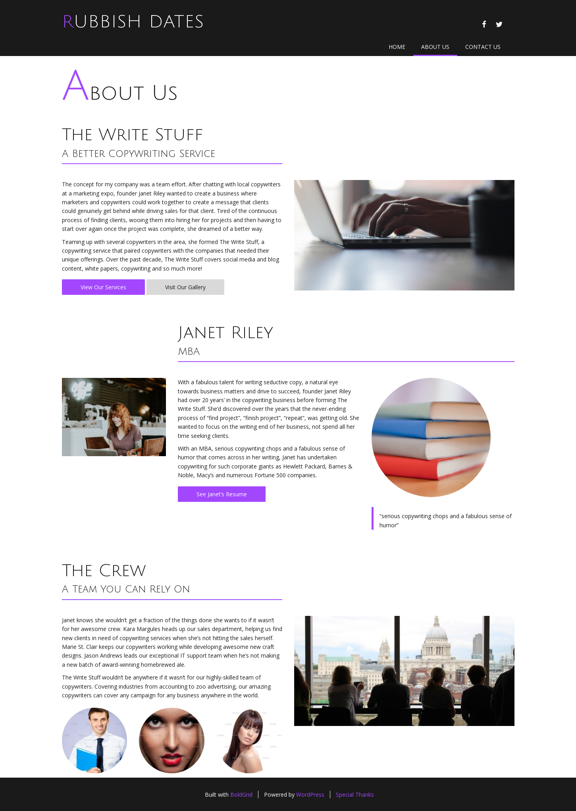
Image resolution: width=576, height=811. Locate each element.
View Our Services (103, 287)
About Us (435, 46)
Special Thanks (355, 794)
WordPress (310, 794)
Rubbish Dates (133, 21)
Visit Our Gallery (185, 287)
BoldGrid (241, 794)
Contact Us (483, 46)
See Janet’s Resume (221, 494)
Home (397, 46)
